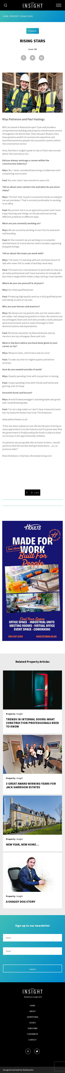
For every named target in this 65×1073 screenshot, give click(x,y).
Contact (32, 1039)
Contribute (32, 1034)
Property (14, 16)
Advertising (32, 1017)
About (32, 1011)
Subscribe (33, 1028)
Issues (32, 1022)
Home (5, 16)
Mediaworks (28, 1070)
